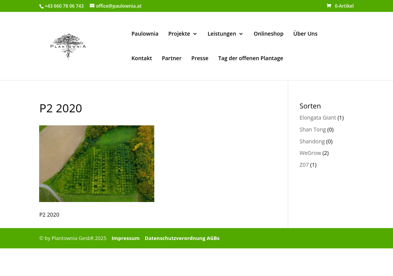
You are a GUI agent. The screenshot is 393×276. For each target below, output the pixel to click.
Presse (200, 59)
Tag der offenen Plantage (250, 59)
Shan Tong (313, 129)
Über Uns (305, 34)
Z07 (304, 164)
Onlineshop (269, 34)
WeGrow (310, 152)
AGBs (213, 238)
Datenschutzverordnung (175, 238)
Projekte (179, 34)
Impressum (126, 238)
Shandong (312, 141)
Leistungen (222, 34)
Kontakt (141, 59)
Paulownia (144, 34)
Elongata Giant (318, 117)
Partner (172, 59)
